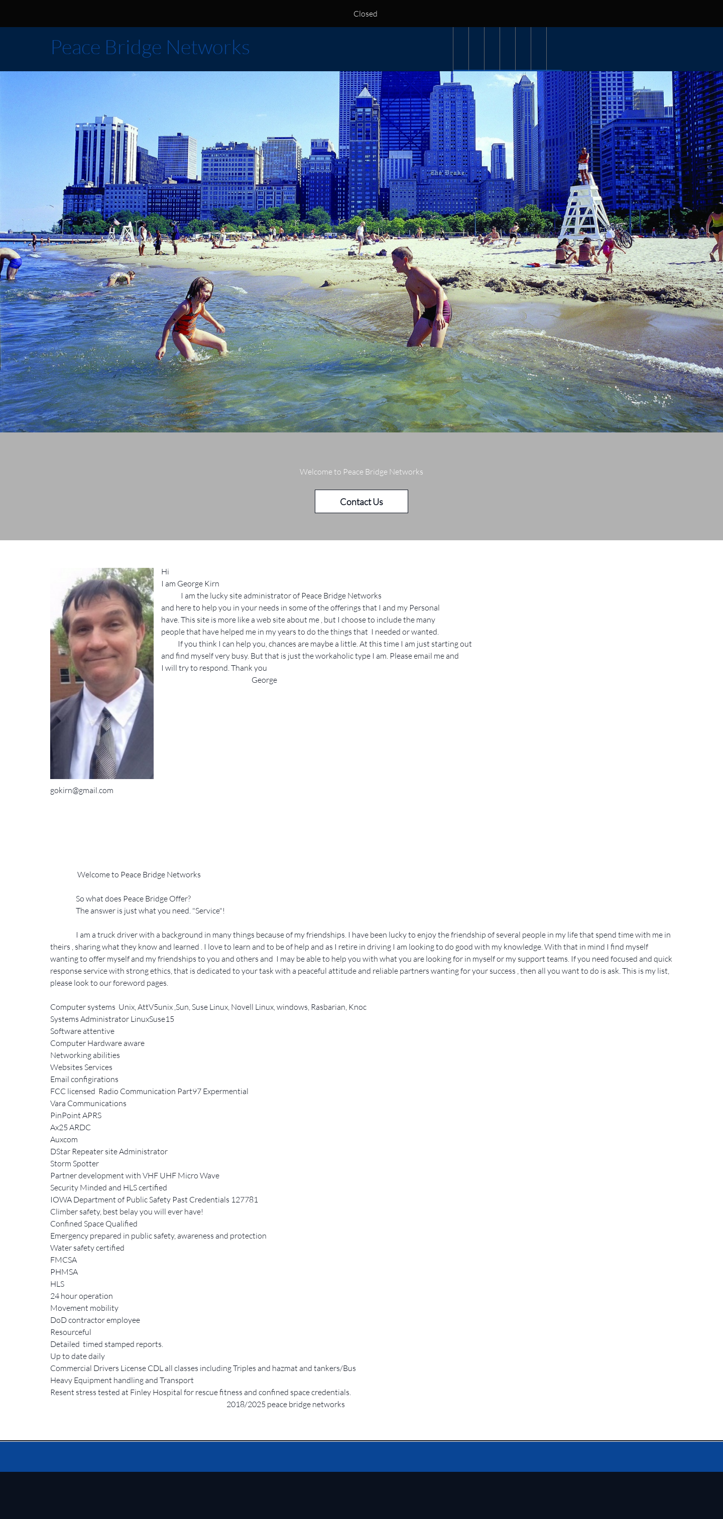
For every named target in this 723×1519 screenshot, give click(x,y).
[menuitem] (460, 49)
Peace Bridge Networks (150, 47)
